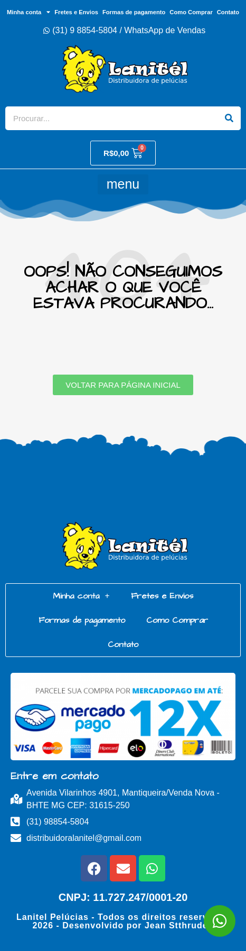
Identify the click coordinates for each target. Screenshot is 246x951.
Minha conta (28, 12)
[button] (123, 184)
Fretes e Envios (76, 12)
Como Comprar (190, 12)
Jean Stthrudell (179, 925)
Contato (228, 12)
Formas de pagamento (133, 12)
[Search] (229, 118)
